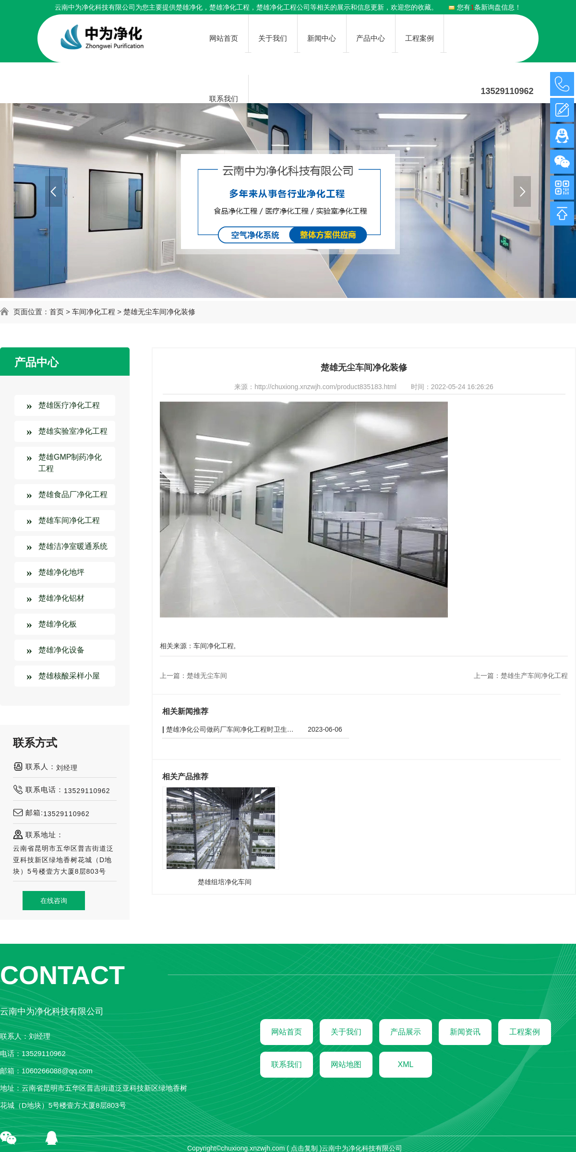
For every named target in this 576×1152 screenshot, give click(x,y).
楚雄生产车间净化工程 (534, 675)
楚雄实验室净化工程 (73, 431)
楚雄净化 (189, 7)
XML (406, 1064)
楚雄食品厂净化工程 (73, 494)
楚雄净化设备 (61, 650)
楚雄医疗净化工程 (69, 405)
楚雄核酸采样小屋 (69, 676)
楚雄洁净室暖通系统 (73, 546)
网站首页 (286, 1032)
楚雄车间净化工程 (69, 520)
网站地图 (346, 1064)
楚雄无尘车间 (207, 675)
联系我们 (286, 1064)
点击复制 (304, 1148)
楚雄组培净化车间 (225, 882)
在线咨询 (53, 900)
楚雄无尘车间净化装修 (159, 312)
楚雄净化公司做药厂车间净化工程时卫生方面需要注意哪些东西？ (231, 729)
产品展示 (405, 1032)
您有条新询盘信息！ (484, 7)
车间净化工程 (93, 312)
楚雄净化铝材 (61, 598)
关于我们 (346, 1032)
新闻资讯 (465, 1032)
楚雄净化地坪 (61, 572)
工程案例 (524, 1032)
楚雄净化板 (57, 624)
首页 (56, 312)
